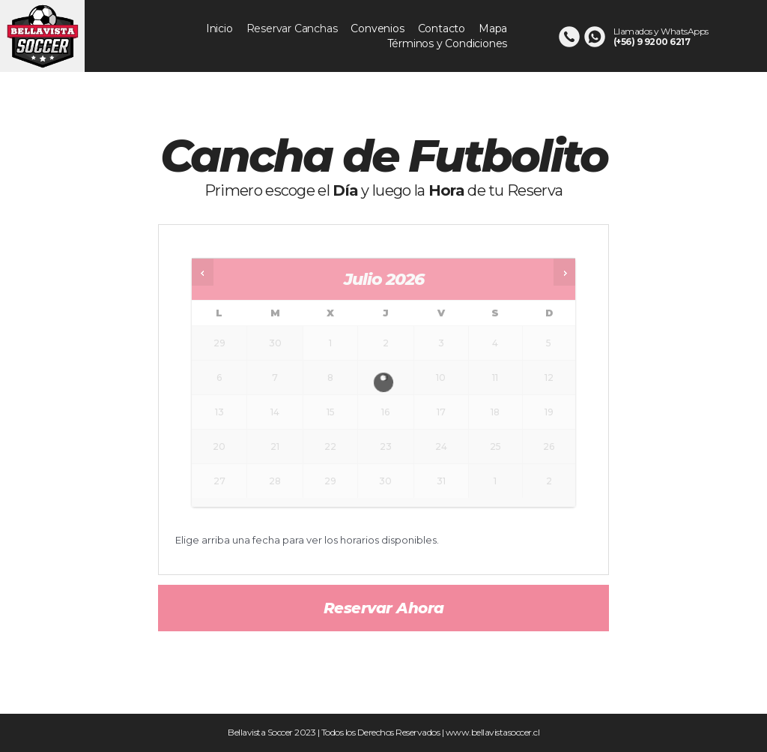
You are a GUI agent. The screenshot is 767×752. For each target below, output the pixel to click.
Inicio (219, 28)
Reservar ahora (384, 608)
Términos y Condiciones (447, 43)
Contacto (441, 28)
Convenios (377, 28)
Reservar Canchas (292, 28)
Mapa (493, 28)
